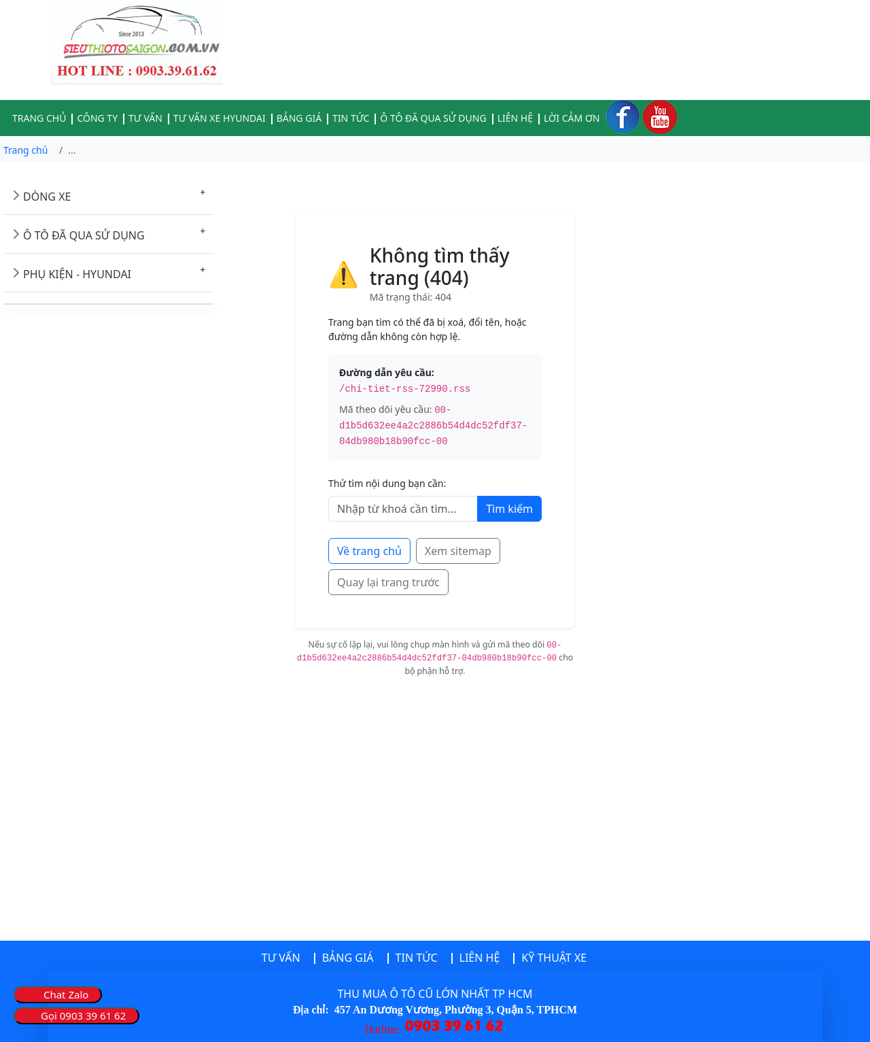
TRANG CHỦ (39, 118)
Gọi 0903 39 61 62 (83, 1015)
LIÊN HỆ (515, 118)
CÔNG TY (97, 118)
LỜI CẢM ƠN (571, 118)
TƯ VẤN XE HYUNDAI (219, 118)
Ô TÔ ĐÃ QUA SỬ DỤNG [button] (433, 118)
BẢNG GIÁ (299, 118)
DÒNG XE (47, 196)
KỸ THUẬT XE (554, 957)
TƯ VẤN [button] (145, 118)
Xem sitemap (458, 550)
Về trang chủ (369, 550)
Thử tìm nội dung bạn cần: (387, 483)
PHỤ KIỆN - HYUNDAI (77, 274)
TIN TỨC (350, 118)
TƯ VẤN (281, 957)
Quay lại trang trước (388, 582)
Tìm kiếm (509, 508)
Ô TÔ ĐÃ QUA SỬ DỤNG (84, 235)
